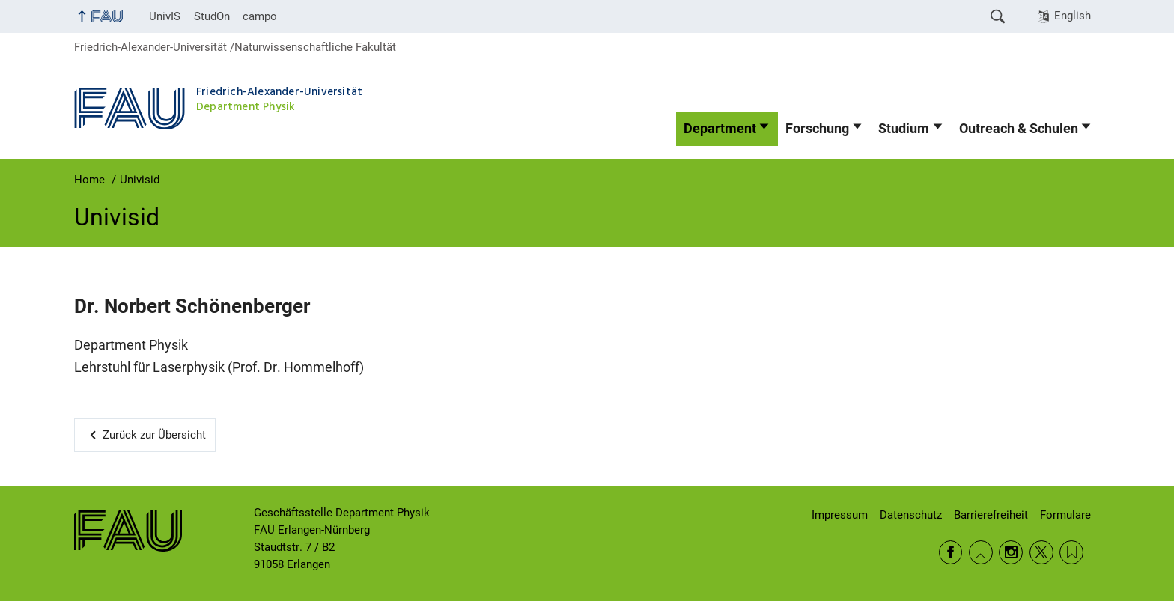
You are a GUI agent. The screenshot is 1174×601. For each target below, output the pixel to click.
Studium (903, 128)
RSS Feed (981, 552)
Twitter (1041, 552)
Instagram (1011, 552)
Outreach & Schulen (1018, 128)
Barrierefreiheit (991, 515)
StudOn (212, 16)
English (1072, 15)
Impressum (840, 515)
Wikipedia (1071, 552)
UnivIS (164, 16)
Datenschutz (911, 515)
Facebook (951, 552)
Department (720, 128)
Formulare (1065, 515)
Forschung (817, 128)
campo (260, 16)
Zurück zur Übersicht (154, 435)
